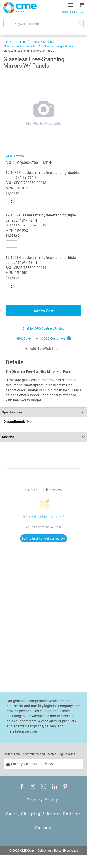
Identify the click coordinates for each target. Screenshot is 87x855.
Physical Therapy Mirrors (58, 46)
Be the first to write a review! (43, 538)
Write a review (15, 156)
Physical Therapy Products (19, 46)
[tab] (43, 412)
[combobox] (43, 23)
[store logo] (20, 7)
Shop (22, 41)
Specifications (12, 412)
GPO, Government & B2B (43, 338)
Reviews (8, 437)
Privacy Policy (43, 800)
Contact (43, 828)
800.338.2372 (73, 12)
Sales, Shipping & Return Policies (43, 814)
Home (7, 41)
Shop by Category (43, 41)
